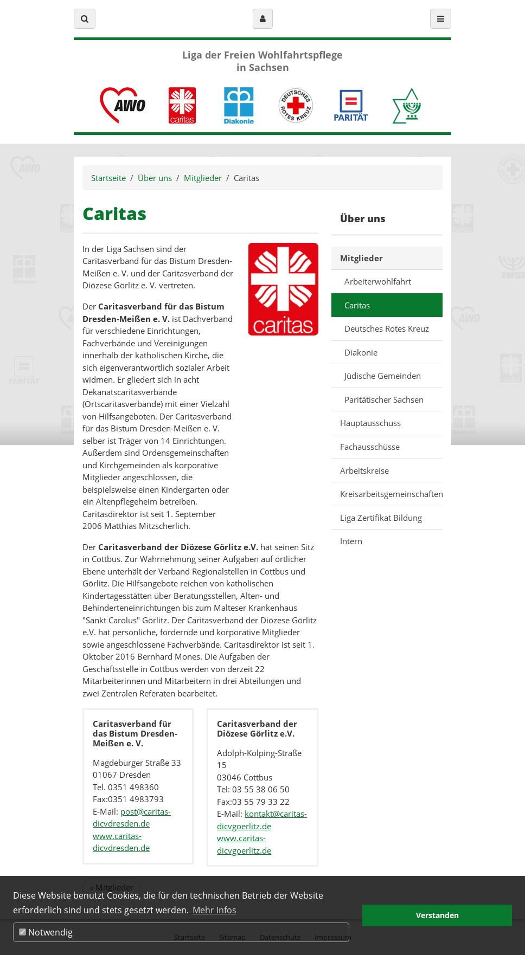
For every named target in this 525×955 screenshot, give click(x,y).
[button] (84, 19)
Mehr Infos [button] (214, 910)
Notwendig (46, 932)
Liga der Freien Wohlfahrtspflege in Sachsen (262, 61)
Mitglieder (203, 177)
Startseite (108, 177)
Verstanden (437, 915)
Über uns (155, 177)
